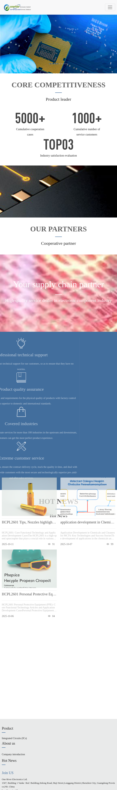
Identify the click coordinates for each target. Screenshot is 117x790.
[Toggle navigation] (110, 7)
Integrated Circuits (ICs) (14, 738)
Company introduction (13, 754)
